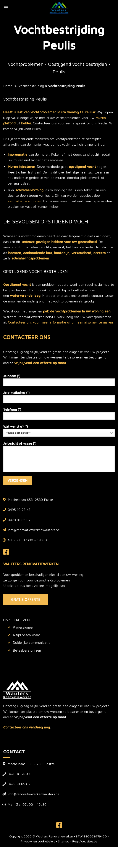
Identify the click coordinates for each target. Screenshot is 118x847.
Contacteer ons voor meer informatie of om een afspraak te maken (60, 322)
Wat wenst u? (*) (59, 431)
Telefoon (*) (59, 415)
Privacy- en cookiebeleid (38, 841)
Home (7, 86)
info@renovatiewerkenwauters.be (34, 530)
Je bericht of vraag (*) (59, 458)
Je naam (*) (59, 381)
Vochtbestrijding (31, 86)
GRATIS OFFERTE (25, 599)
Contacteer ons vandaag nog (26, 727)
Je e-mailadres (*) (59, 398)
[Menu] (5, 7)
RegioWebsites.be (84, 841)
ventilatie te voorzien (24, 201)
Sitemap (64, 841)
